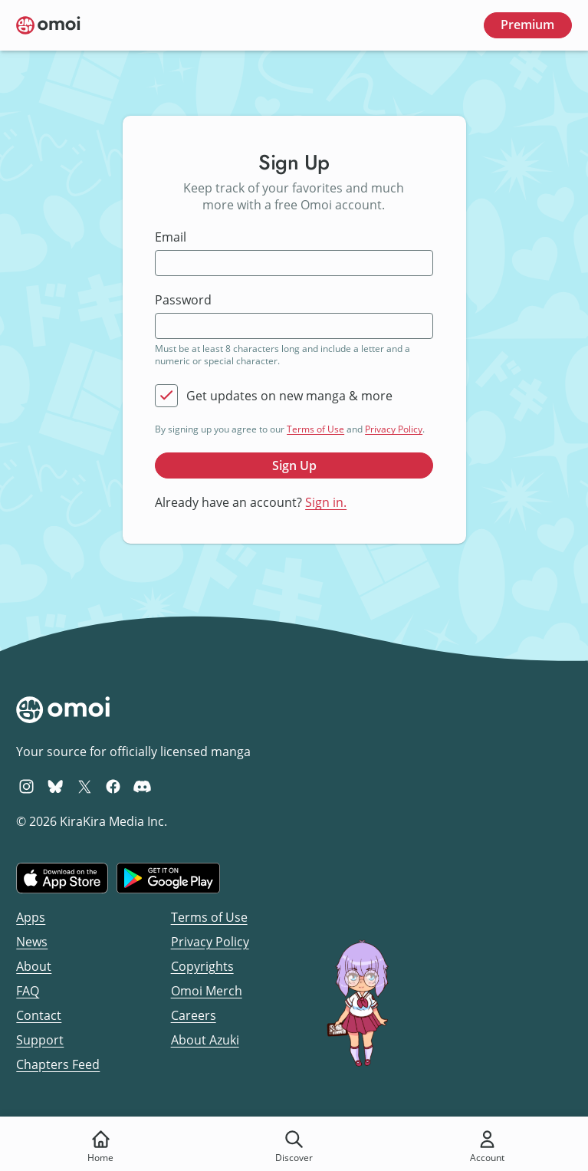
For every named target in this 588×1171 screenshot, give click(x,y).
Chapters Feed (58, 1064)
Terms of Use (315, 429)
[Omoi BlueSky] (55, 786)
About (33, 966)
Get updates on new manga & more (289, 396)
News (32, 941)
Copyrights (202, 966)
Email (170, 237)
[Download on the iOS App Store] (62, 878)
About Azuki (205, 1039)
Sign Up (294, 465)
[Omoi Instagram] (26, 786)
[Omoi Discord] (142, 786)
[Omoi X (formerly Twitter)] (84, 786)
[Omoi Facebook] (113, 786)
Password (183, 300)
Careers (193, 1015)
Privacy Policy (393, 429)
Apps (30, 917)
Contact (38, 1015)
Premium (527, 24)
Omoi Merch (206, 990)
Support (40, 1039)
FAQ (27, 990)
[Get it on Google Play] (168, 878)
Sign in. (326, 502)
